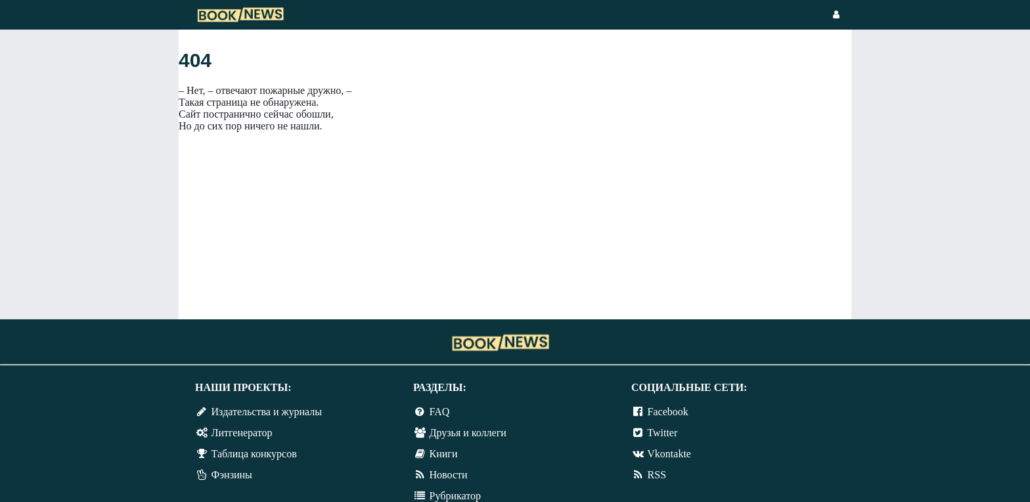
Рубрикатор (455, 495)
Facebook (668, 411)
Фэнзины (232, 474)
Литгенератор (242, 432)
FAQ (440, 411)
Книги (444, 453)
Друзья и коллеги (468, 432)
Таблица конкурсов (254, 453)
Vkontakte (669, 453)
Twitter (662, 432)
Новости (449, 474)
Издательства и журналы (267, 411)
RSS (657, 474)
